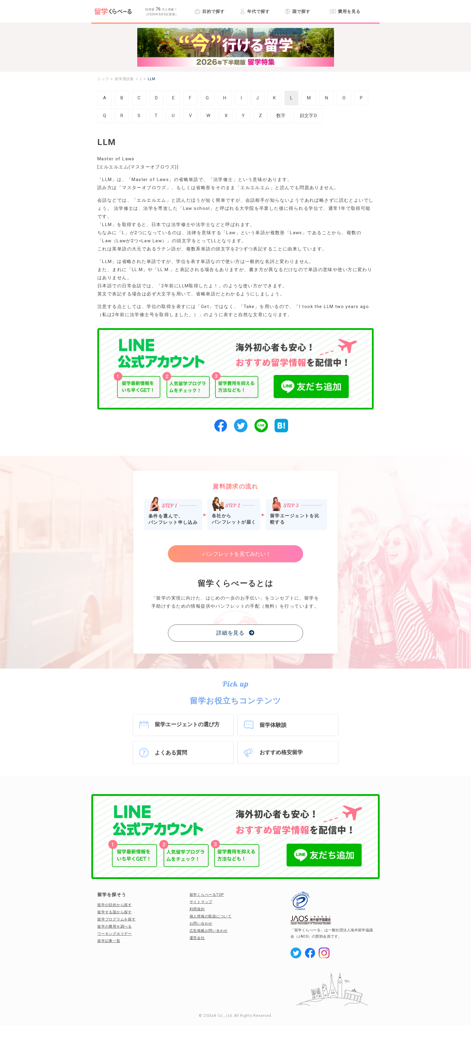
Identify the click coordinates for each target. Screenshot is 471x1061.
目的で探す (209, 11)
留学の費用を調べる (114, 926)
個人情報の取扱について (211, 916)
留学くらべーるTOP (207, 895)
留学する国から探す (114, 912)
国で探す (297, 11)
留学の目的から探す (114, 905)
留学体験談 (273, 725)
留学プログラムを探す (116, 919)
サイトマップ (201, 902)
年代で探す (254, 11)
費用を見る (345, 11)
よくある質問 (171, 752)
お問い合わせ (201, 923)
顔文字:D (308, 115)
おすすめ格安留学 (281, 752)
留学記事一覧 (108, 941)
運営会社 (197, 938)
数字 (280, 115)
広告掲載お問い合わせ (209, 931)
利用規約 (197, 909)
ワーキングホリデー (114, 934)
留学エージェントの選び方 (187, 724)
